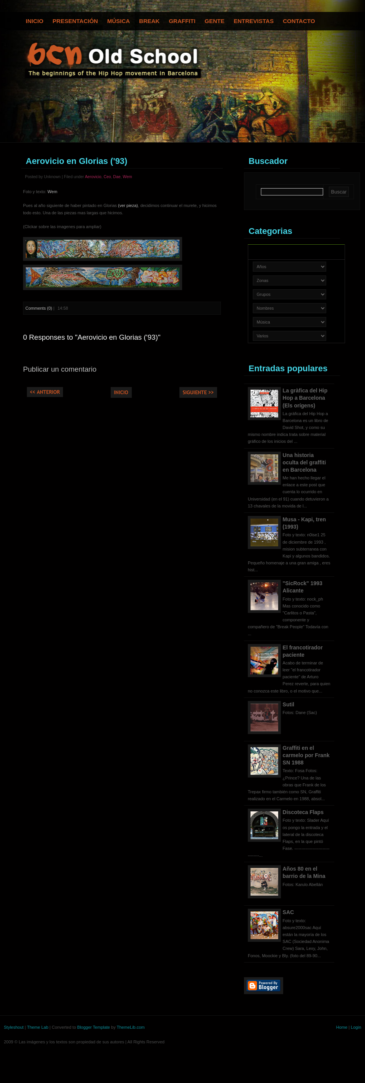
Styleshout (13, 1027)
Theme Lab (37, 1027)
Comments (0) (38, 308)
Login (356, 1027)
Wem (127, 177)
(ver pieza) (128, 205)
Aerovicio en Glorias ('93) (76, 161)
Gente (215, 21)
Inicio (34, 21)
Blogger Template (93, 1027)
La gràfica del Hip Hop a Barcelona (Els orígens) (305, 397)
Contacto (299, 21)
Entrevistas (254, 21)
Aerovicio (93, 177)
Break (149, 21)
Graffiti (182, 21)
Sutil (288, 704)
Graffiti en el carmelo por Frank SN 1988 (306, 755)
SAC (288, 912)
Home (341, 1027)
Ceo (107, 177)
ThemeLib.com (131, 1027)
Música (118, 21)
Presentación (75, 21)
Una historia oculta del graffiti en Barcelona (304, 462)
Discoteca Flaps (303, 812)
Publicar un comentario (59, 369)
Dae (117, 177)
